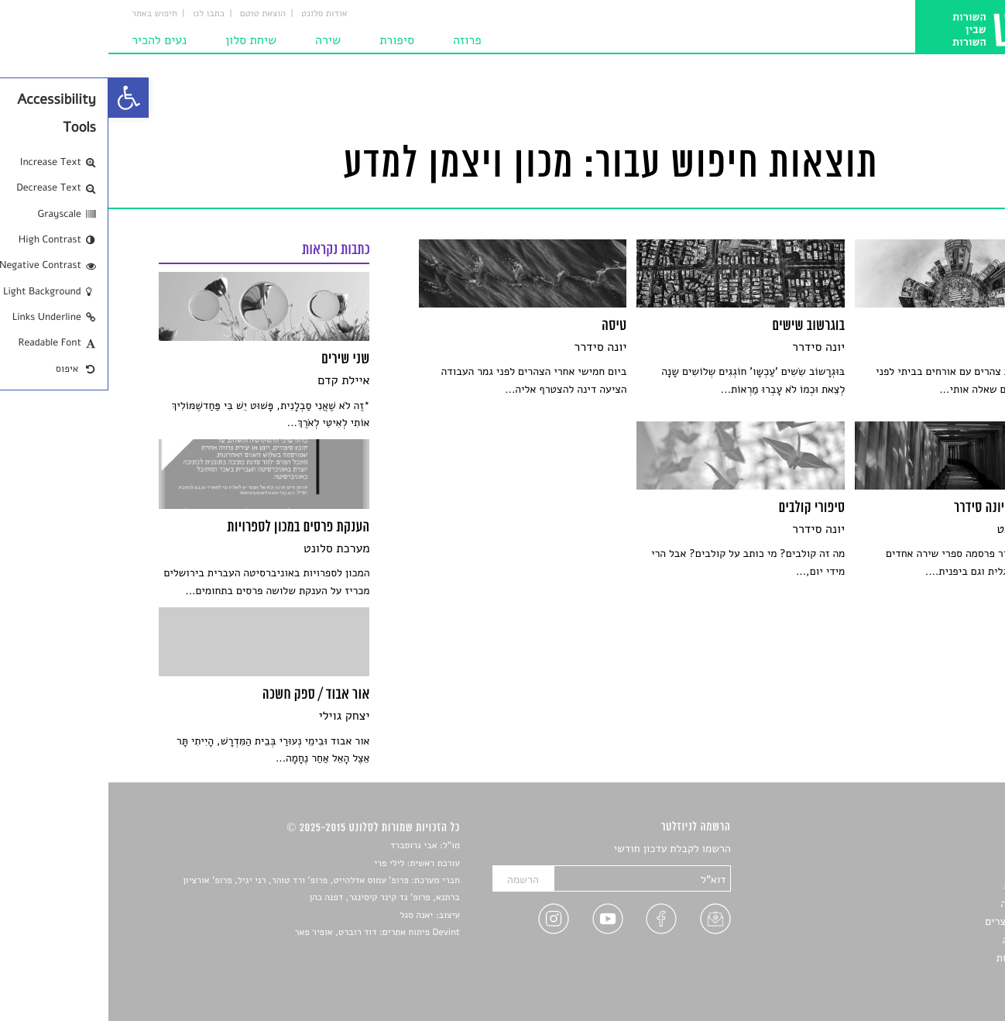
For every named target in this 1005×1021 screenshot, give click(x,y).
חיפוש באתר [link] (46, 14)
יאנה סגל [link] (307, 915)
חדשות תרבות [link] (925, 885)
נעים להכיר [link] (50, 40)
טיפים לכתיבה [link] (924, 940)
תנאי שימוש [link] (929, 975)
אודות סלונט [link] (216, 14)
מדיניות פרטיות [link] (921, 958)
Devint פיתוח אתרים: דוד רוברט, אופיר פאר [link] (269, 932)
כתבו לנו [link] (100, 14)
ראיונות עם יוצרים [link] (915, 921)
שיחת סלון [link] (142, 40)
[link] (20, 97)
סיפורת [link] (288, 40)
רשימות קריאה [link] (923, 903)
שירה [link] (219, 40)
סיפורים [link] (938, 849)
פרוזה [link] (359, 40)
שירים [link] (942, 867)
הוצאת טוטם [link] (154, 14)
